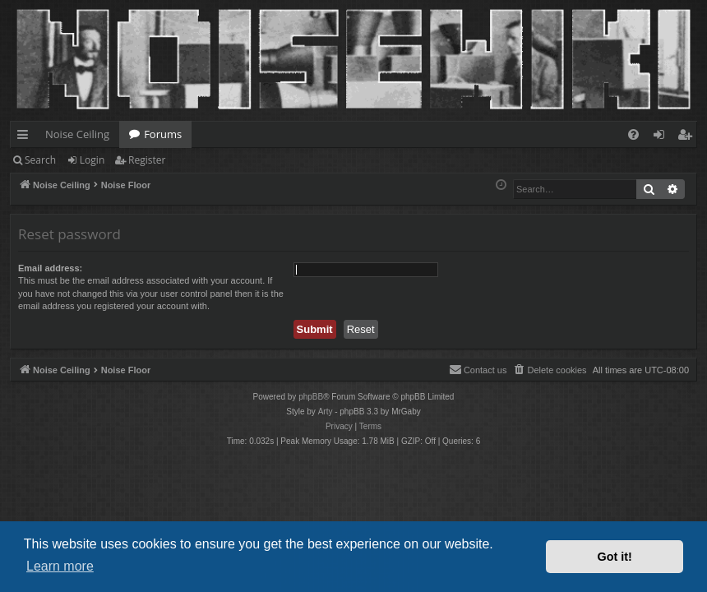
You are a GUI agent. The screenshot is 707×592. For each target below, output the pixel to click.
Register (146, 160)
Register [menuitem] (688, 137)
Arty (325, 411)
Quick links (25, 137)
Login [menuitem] (662, 137)
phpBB (310, 396)
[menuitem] (633, 134)
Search (40, 160)
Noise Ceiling (77, 134)
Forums (163, 134)
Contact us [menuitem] (478, 369)
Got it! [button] (615, 556)
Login (92, 160)
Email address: (50, 268)
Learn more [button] (60, 566)
